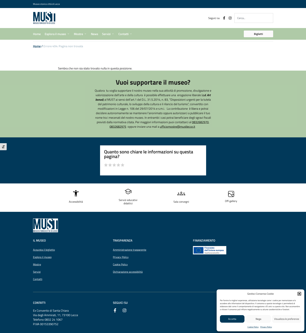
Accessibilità (76, 202)
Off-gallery (231, 201)
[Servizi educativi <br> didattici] (128, 191)
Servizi (37, 272)
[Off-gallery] (231, 194)
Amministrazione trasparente (129, 250)
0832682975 (118, 126)
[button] (299, 293)
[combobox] (253, 18)
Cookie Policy (253, 326)
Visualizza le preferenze (286, 319)
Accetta (232, 319)
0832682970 (200, 122)
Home (37, 46)
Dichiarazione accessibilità (128, 272)
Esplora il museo (42, 257)
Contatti (37, 279)
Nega (258, 319)
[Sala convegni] (181, 193)
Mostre (37, 264)
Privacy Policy (266, 326)
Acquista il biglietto (44, 250)
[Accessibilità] (76, 193)
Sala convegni (181, 202)
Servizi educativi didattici (128, 201)
